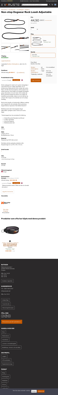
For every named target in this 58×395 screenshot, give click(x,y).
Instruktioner (5, 339)
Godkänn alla (41, 391)
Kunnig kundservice (51, 1)
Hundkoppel (20, 9)
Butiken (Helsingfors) (34, 68)
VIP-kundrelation (6, 360)
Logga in (4, 356)
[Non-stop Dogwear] (5, 206)
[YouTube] (9, 316)
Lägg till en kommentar (7, 191)
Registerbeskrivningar (7, 364)
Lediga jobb (5, 388)
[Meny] (2, 5)
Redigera (34, 391)
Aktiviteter (4, 9)
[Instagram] (6, 316)
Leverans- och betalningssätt (9, 343)
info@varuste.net (5, 291)
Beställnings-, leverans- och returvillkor (11, 347)
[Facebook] (2, 316)
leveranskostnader (48, 20)
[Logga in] (49, 5)
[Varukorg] (52, 5)
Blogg (3, 372)
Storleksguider (5, 376)
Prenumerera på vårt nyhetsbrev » (11, 322)
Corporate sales (6, 304)
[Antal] (34, 29)
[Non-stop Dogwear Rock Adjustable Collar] (10, 237)
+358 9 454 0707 (8, 288)
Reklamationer (5, 335)
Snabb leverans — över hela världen (29, 1)
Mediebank (4, 380)
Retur (3, 332)
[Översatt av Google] (6, 80)
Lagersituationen (5, 61)
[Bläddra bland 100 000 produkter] (34, 5)
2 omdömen (20, 72)
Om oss (4, 384)
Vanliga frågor (5, 300)
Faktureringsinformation (8, 307)
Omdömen (7, 1)
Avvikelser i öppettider (7, 281)
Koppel (27, 9)
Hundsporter (12, 9)
